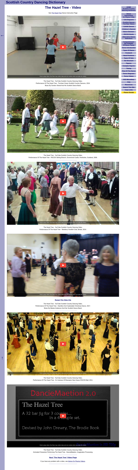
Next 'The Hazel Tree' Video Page (63, 457)
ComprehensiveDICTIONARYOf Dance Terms (128, 43)
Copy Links (129, 90)
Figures (128, 63)
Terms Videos (128, 76)
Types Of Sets (129, 58)
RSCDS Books (129, 34)
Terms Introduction (129, 48)
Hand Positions (128, 55)
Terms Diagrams (128, 73)
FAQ (128, 82)
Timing (128, 68)
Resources (129, 84)
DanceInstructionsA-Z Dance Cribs (128, 15)
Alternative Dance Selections (128, 37)
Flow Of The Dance (128, 71)
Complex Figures (129, 66)
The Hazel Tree (57, 13)
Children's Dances (128, 29)
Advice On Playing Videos (76, 461)
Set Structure (128, 60)
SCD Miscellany (128, 79)
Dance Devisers (128, 31)
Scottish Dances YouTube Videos (128, 23)
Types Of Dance (128, 50)
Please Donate (129, 92)
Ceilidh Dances (128, 26)
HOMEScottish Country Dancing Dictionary (129, 8)
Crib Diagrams (129, 19)
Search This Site (129, 87)
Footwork (128, 53)
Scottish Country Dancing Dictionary (35, 2)
